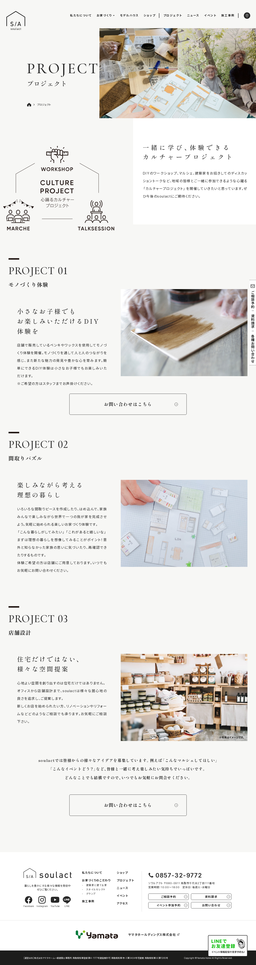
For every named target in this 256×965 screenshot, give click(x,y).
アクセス (122, 903)
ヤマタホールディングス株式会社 (154, 934)
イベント (210, 15)
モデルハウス (129, 15)
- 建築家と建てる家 (94, 885)
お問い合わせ (216, 905)
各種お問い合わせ (253, 348)
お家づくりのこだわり (96, 880)
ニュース (193, 15)
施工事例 (227, 15)
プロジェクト (172, 15)
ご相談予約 (253, 296)
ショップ (150, 15)
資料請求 (253, 321)
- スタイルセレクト (93, 889)
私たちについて (81, 15)
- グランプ (89, 893)
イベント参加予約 (172, 905)
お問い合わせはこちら (141, 404)
